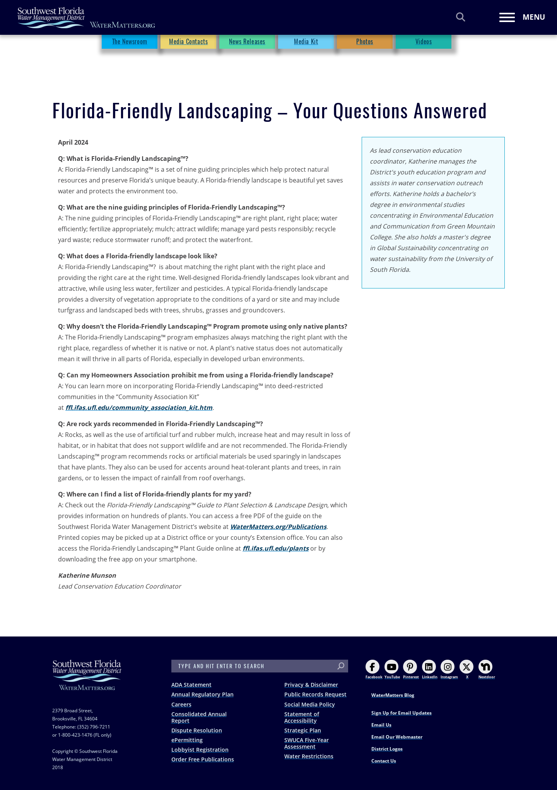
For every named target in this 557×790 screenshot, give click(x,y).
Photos (364, 56)
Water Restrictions (308, 756)
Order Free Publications (202, 759)
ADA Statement (191, 684)
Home (59, 42)
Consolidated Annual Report (199, 717)
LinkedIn (429, 669)
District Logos (387, 749)
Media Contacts (188, 56)
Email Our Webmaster (396, 737)
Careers (181, 704)
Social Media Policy (309, 704)
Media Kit (306, 56)
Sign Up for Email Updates (401, 713)
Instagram (449, 669)
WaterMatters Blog (392, 695)
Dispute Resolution (196, 730)
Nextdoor (486, 669)
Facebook (374, 669)
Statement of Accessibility (301, 717)
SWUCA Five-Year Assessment (306, 743)
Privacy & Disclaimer (311, 684)
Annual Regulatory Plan (202, 694)
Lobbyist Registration (200, 749)
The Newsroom (96, 42)
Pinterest (411, 669)
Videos (423, 56)
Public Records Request (315, 694)
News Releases (247, 56)
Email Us (381, 725)
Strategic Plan (302, 730)
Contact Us (383, 761)
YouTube (392, 669)
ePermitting (187, 740)
